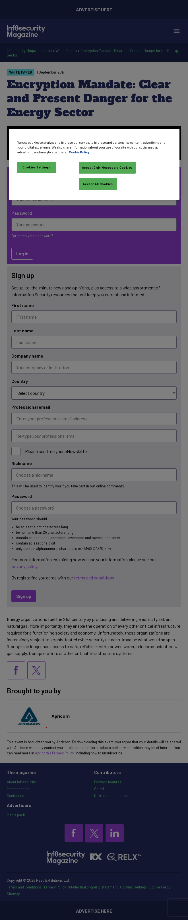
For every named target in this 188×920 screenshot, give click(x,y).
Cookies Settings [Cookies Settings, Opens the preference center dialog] (36, 167)
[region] (94, 164)
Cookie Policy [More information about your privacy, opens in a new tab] (79, 152)
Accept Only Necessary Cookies (107, 168)
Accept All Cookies (98, 184)
